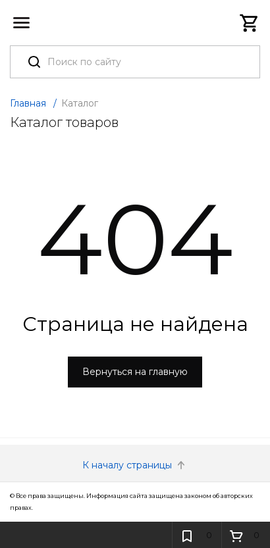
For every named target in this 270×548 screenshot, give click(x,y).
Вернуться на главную (135, 372)
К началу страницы (135, 465)
